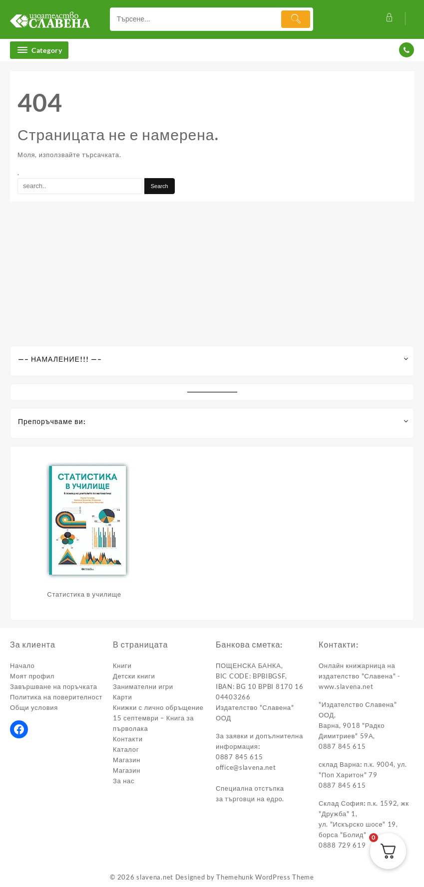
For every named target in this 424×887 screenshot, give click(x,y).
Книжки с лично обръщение (158, 707)
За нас (123, 781)
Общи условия (34, 707)
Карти (122, 697)
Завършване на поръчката (53, 686)
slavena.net (154, 877)
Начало (22, 665)
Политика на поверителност (56, 697)
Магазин (126, 760)
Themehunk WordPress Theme (265, 877)
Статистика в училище (84, 594)
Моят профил (32, 676)
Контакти (128, 739)
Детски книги (134, 676)
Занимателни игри (143, 686)
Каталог (126, 749)
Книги (122, 665)
